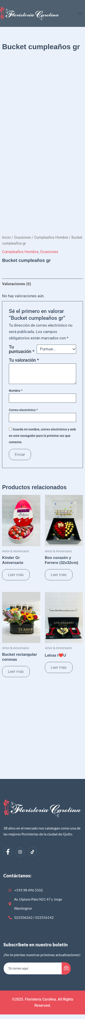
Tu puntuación (21, 349)
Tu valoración (24, 360)
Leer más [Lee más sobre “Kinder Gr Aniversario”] (16, 574)
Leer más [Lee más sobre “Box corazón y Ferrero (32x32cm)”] (59, 574)
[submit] (66, 968)
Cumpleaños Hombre (51, 237)
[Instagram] (20, 851)
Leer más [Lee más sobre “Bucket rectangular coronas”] (16, 671)
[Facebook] (7, 851)
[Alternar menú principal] (80, 13)
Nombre (15, 390)
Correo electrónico (23, 410)
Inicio (6, 237)
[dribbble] (32, 851)
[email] (32, 968)
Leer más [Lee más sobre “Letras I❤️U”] (59, 667)
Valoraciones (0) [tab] (16, 284)
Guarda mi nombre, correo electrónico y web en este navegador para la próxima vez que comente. (42, 436)
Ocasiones (22, 237)
